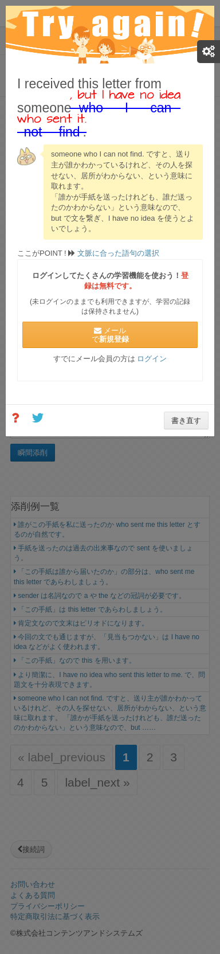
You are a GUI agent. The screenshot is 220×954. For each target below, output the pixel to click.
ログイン (152, 358)
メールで (110, 334)
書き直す (186, 420)
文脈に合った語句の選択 (117, 253)
